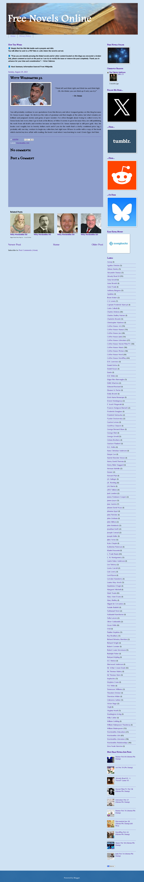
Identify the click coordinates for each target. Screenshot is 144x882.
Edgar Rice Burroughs (115, 379)
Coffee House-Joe (114, 333)
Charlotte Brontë (113, 319)
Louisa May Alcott (114, 582)
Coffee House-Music (115, 347)
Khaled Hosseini (113, 550)
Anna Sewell (112, 280)
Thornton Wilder (113, 696)
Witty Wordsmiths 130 (65, 234)
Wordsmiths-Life (22, 143)
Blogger (77, 878)
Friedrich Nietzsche (114, 415)
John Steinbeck (113, 525)
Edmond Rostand (114, 387)
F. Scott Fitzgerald (114, 404)
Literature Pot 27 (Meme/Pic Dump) (122, 801)
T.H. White (111, 686)
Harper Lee (111, 454)
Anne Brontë (112, 283)
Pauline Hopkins (113, 632)
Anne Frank (111, 287)
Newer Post (14, 244)
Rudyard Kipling (113, 657)
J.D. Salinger (111, 479)
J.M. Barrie (111, 486)
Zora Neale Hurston (115, 746)
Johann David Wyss (114, 508)
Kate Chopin (112, 543)
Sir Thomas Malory (114, 671)
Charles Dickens (113, 312)
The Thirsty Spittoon (117, 72)
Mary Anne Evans (114, 597)
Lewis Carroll (112, 568)
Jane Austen (111, 504)
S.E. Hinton (111, 661)
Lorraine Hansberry (114, 579)
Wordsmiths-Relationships (117, 743)
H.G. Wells (111, 447)
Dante (109, 372)
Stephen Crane (113, 682)
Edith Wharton (112, 383)
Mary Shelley (112, 600)
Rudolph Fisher (113, 654)
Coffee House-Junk (114, 337)
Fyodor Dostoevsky (115, 419)
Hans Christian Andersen (117, 451)
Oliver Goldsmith (113, 622)
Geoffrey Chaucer (114, 426)
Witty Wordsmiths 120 (89, 234)
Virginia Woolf (112, 710)
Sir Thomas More (114, 675)
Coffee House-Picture (115, 351)
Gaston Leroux (113, 422)
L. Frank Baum (112, 554)
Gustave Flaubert (114, 443)
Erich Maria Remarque (115, 397)
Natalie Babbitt (113, 607)
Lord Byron (111, 575)
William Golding (113, 721)
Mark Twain (111, 593)
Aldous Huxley (112, 269)
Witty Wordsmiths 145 (42, 234)
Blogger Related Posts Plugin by (20, 237)
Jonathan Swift (113, 529)
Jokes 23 (121, 74)
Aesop (109, 262)
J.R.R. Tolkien (112, 490)
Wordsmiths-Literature (116, 739)
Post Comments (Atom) (28, 250)
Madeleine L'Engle (114, 586)
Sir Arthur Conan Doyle (116, 668)
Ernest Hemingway (114, 401)
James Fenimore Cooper (116, 497)
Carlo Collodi (112, 308)
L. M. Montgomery (114, 557)
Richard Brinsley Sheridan (117, 639)
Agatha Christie (113, 265)
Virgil (109, 707)
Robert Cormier (113, 646)
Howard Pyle (112, 476)
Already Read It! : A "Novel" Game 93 (122, 779)
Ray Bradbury (112, 636)
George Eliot (112, 433)
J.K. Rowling (111, 483)
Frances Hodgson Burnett (117, 408)
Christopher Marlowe (115, 322)
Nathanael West (113, 611)
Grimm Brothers (113, 440)
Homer (109, 472)
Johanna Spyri (112, 511)
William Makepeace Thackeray (118, 725)
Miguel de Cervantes (115, 604)
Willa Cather (112, 718)
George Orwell (112, 436)
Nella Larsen (112, 618)
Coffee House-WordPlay (116, 358)
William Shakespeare (115, 728)
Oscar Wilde (112, 625)
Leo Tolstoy (111, 565)
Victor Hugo (112, 703)
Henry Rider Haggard (115, 465)
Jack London (112, 493)
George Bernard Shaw (115, 429)
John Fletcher (112, 515)
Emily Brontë (112, 394)
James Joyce (111, 500)
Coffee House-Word (115, 354)
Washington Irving (114, 714)
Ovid (109, 629)
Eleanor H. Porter (114, 390)
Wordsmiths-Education (116, 732)
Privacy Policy (25, 36)
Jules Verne (111, 540)
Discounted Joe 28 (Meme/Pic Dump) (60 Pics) (124, 823)
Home (13, 36)
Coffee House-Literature (116, 340)
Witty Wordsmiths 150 (18, 234)
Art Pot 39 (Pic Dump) (124, 767)
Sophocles (111, 678)
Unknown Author (113, 700)
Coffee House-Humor (115, 329)
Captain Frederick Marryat (117, 305)
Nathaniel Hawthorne (115, 614)
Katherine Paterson (114, 547)
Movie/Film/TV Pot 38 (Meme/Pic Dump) (124, 790)
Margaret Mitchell (114, 589)
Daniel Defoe (112, 365)
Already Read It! (113, 276)
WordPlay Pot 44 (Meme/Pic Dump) (122, 833)
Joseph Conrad (113, 533)
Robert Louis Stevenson (116, 650)
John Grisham (112, 518)
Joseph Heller (112, 536)
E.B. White (111, 376)
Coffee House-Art (114, 326)
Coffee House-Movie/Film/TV (119, 344)
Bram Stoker (112, 298)
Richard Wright (113, 643)
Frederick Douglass (114, 411)
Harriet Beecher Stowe (116, 458)
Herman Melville (113, 468)
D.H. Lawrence (113, 362)
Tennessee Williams (114, 689)
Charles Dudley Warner (116, 315)
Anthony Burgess (114, 290)
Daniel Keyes (112, 369)
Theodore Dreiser (114, 693)
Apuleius (110, 294)
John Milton (111, 522)
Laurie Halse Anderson (116, 561)
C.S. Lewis (111, 301)
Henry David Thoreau (115, 461)
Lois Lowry (111, 572)
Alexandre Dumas (114, 273)
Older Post (97, 244)
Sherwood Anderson (115, 664)
